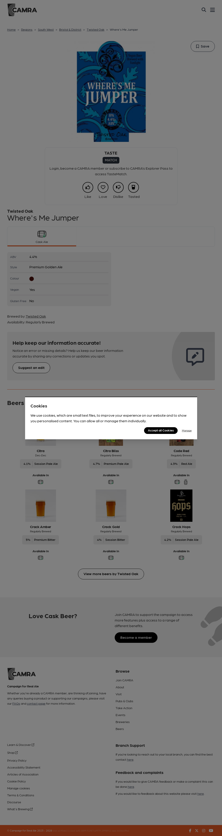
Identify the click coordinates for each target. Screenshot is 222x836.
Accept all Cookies (161, 430)
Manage (187, 430)
